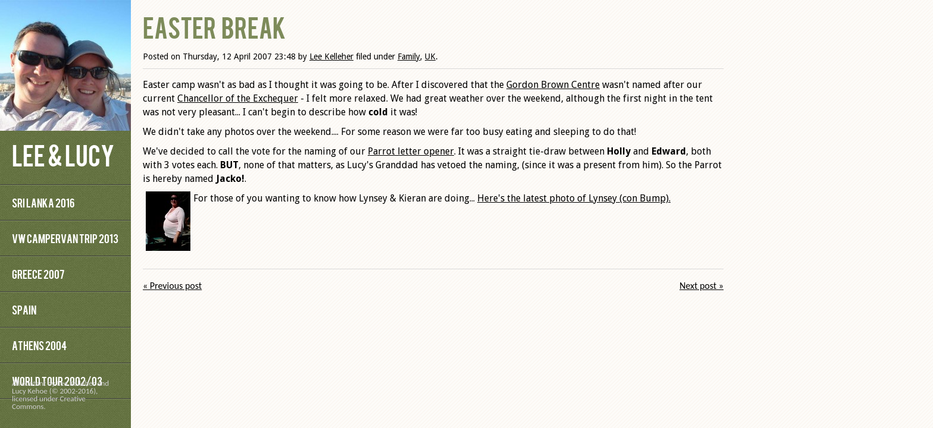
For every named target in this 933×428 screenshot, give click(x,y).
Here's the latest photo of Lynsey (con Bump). (574, 198)
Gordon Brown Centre (553, 84)
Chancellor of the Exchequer (237, 98)
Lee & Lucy (63, 154)
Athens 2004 (39, 345)
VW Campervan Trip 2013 (65, 238)
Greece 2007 (38, 274)
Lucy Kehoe (30, 390)
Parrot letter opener (411, 151)
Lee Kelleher (331, 56)
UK (430, 56)
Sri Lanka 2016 (43, 202)
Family (408, 56)
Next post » (702, 285)
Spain (24, 309)
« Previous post (172, 285)
